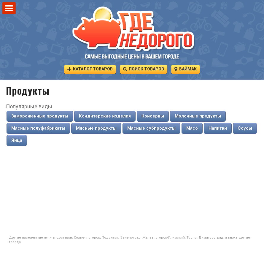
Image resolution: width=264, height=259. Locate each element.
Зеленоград (130, 237)
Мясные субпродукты (151, 128)
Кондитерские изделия (105, 116)
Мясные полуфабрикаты (38, 128)
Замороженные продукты (39, 116)
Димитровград (210, 237)
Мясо (192, 128)
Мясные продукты (96, 128)
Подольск (110, 237)
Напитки (218, 128)
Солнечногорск (87, 237)
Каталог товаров (90, 68)
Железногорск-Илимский (163, 237)
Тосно (192, 237)
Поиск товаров (143, 68)
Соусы (245, 128)
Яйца (16, 140)
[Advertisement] (132, 190)
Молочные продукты (198, 116)
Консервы (152, 116)
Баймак (185, 68)
